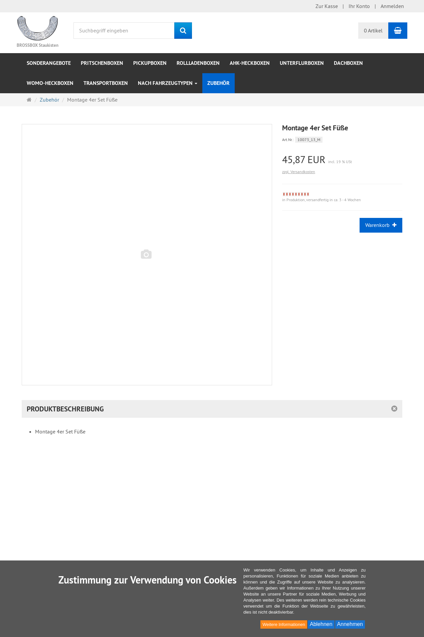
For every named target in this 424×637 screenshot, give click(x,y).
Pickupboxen (150, 63)
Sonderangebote (49, 63)
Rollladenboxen (198, 63)
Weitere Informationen (283, 624)
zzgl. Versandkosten (298, 171)
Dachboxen (348, 63)
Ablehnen (321, 624)
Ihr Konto (359, 6)
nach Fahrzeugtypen (167, 83)
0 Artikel (373, 30)
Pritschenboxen (102, 63)
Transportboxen (105, 83)
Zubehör (218, 83)
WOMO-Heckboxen (50, 83)
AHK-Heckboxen (250, 63)
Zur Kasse (326, 6)
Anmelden (392, 6)
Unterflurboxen (302, 63)
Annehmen (350, 624)
